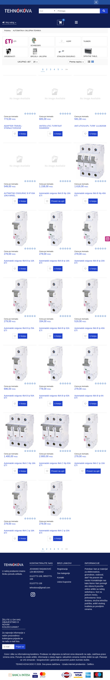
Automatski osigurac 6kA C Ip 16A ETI (19, 531)
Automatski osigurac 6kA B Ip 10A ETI (19, 262)
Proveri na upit (57, 201)
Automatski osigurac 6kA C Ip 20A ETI (54, 531)
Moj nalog (9, 22)
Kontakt (60, 577)
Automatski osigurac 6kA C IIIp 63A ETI (54, 464)
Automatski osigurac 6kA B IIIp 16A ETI (54, 194)
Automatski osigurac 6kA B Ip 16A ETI (54, 262)
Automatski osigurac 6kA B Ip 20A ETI (89, 262)
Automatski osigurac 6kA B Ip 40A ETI (89, 329)
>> (66, 69)
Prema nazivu (76, 62)
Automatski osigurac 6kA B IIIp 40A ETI (90, 194)
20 (35, 62)
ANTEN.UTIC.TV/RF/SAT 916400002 (50, 127)
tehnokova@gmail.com (40, 587)
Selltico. (90, 664)
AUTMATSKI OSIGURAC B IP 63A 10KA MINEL (19, 194)
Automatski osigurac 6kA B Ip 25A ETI (19, 329)
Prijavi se (20, 647)
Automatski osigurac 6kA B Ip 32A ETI (54, 329)
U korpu (22, 134)
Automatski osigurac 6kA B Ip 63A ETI (54, 397)
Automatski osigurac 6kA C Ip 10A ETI (89, 464)
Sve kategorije (63, 573)
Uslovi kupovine (64, 582)
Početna (7, 31)
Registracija (62, 569)
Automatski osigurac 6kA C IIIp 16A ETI (19, 464)
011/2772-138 (36, 583)
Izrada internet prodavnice (74, 664)
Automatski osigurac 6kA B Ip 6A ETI (88, 397)
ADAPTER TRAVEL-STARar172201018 (13, 127)
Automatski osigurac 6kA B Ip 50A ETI (19, 397)
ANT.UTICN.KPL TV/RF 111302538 (90, 126)
